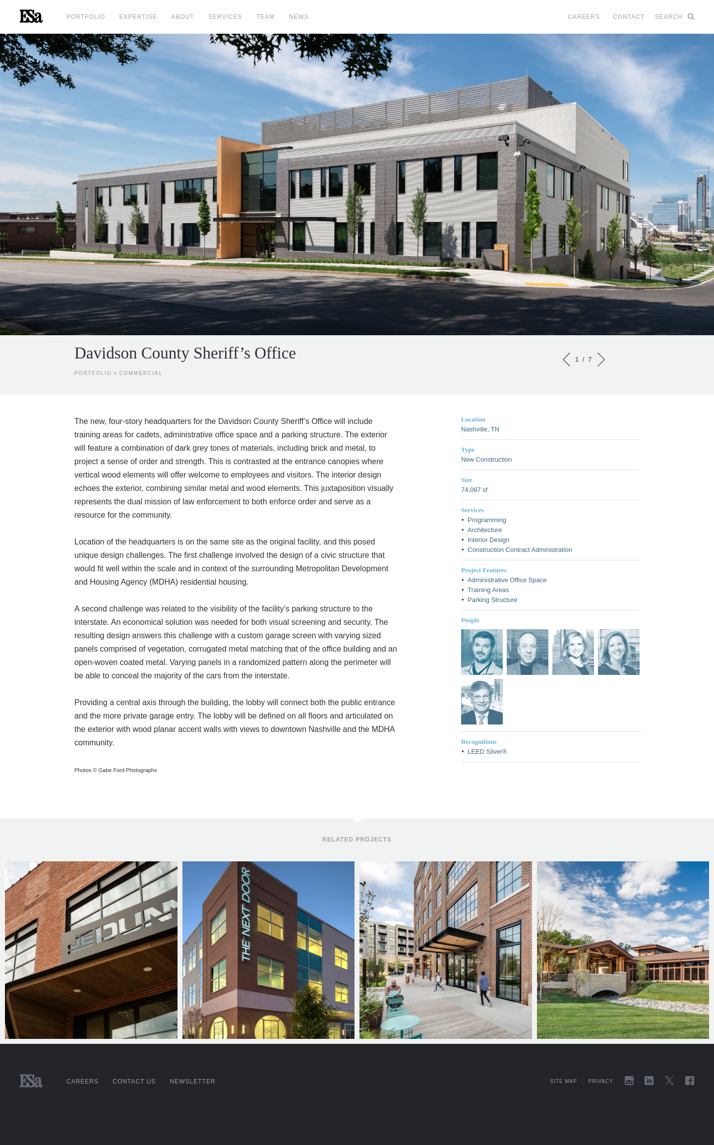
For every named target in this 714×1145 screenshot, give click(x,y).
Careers (584, 16)
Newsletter (193, 1081)
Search (674, 16)
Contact (629, 16)
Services (225, 16)
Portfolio (85, 16)
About (182, 16)
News (299, 16)
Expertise (138, 16)
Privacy (601, 1081)
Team (265, 16)
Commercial (141, 373)
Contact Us (134, 1081)
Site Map (563, 1081)
